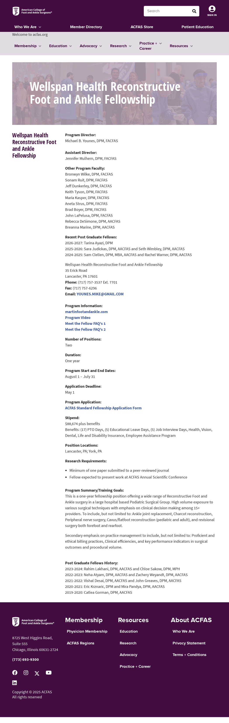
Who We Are (184, 631)
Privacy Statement (189, 643)
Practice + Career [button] (148, 46)
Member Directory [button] (86, 27)
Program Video (77, 317)
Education (129, 631)
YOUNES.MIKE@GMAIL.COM (100, 293)
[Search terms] (171, 11)
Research (128, 643)
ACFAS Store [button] (142, 27)
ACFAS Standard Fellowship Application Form (103, 407)
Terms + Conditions (189, 654)
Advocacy (128, 654)
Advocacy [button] (88, 46)
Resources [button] (179, 46)
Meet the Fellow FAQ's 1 (85, 323)
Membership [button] (25, 46)
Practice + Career (135, 666)
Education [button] (58, 46)
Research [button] (118, 46)
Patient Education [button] (197, 27)
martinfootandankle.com (86, 311)
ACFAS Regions (80, 643)
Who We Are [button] (25, 27)
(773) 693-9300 (25, 659)
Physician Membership (87, 631)
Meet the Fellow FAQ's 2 (85, 329)
